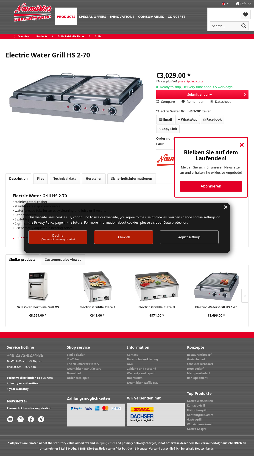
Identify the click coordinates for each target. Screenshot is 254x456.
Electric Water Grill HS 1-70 (216, 307)
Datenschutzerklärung (142, 359)
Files (40, 178)
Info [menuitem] (241, 4)
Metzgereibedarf (198, 373)
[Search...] (229, 25)
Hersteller (94, 178)
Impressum (135, 378)
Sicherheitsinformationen (131, 178)
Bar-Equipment (197, 378)
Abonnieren (211, 186)
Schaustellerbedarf (200, 364)
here (26, 408)
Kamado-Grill (196, 405)
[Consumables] (151, 16)
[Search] (244, 25)
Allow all (123, 237)
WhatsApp (187, 119)
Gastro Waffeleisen (200, 401)
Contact (132, 355)
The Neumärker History (83, 364)
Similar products (22, 259)
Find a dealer (76, 355)
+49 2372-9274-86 (25, 355)
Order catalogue (78, 378)
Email (165, 119)
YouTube (73, 359)
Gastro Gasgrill (197, 429)
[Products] (66, 16)
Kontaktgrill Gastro (200, 415)
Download (74, 373)
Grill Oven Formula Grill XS (38, 307)
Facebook (212, 119)
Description (18, 178)
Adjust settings (189, 237)
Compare (165, 101)
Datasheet (220, 101)
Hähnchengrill (197, 410)
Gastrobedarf (196, 359)
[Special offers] (92, 16)
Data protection (175, 222)
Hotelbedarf (195, 369)
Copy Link (168, 129)
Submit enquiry (216, 94)
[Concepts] (176, 16)
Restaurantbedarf (199, 355)
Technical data (64, 178)
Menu (219, 11)
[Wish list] (246, 14)
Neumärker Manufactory (84, 369)
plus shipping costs (190, 81)
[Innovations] (122, 16)
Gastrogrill (194, 419)
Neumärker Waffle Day (143, 383)
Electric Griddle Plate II (156, 307)
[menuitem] (66, 16)
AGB (130, 364)
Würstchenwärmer (200, 424)
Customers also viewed (63, 259)
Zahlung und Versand (141, 369)
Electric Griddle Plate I (97, 307)
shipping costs (105, 443)
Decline (58, 237)
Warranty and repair (141, 373)
